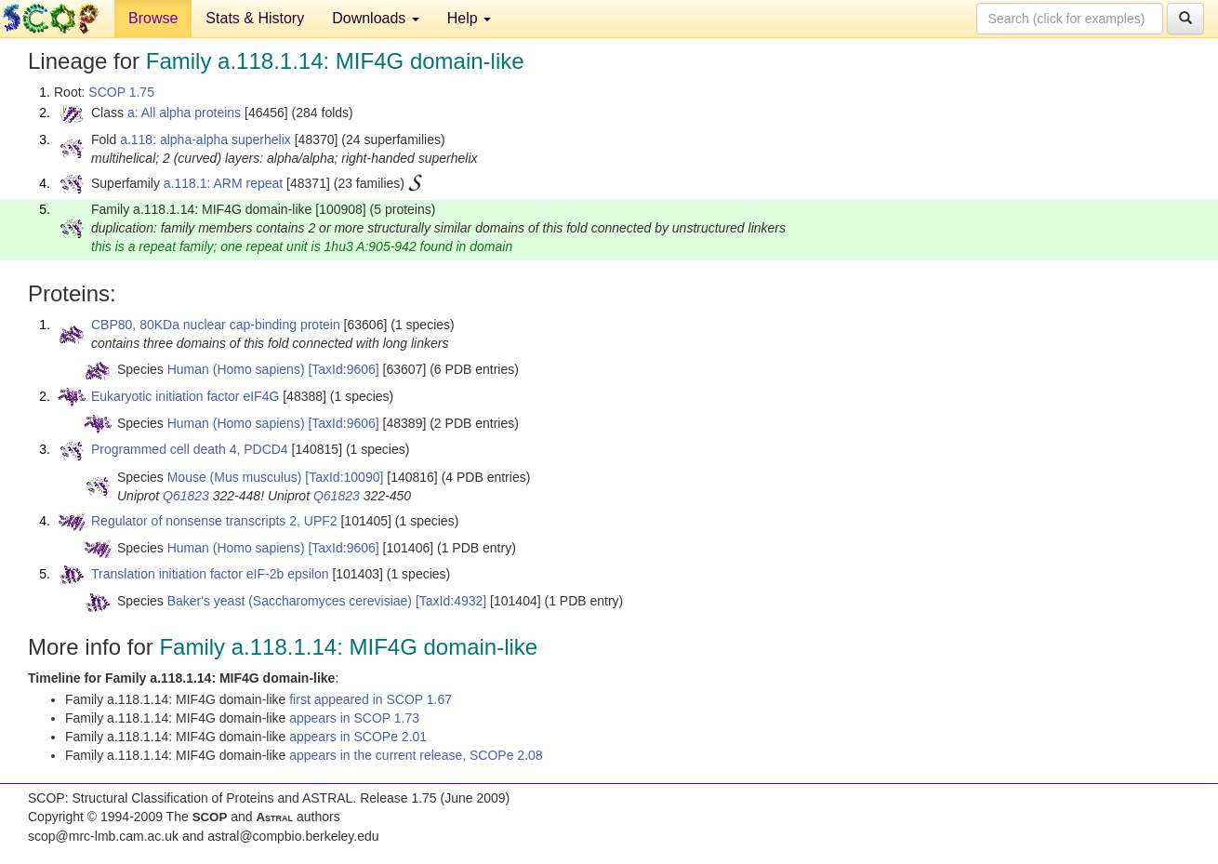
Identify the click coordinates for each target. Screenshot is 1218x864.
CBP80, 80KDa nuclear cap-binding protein (215, 324)
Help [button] (469, 18)
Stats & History (254, 18)
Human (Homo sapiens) (236, 369)
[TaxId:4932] (451, 600)
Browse (153, 18)
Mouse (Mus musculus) (234, 477)
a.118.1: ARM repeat (223, 183)
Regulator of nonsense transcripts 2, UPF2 (214, 520)
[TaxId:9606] (343, 369)
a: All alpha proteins (184, 112)
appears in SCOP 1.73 (354, 718)
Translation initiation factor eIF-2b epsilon (210, 573)
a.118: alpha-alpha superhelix (205, 139)
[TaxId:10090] (344, 477)
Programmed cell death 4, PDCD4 (189, 449)
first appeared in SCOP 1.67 (370, 699)
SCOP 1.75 (121, 92)
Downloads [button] (375, 18)
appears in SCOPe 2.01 (358, 736)
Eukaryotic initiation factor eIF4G (185, 396)
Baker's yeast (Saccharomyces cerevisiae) (289, 600)
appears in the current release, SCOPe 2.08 (415, 755)
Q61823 (186, 495)
